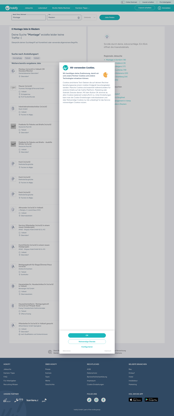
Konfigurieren (87, 347)
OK (87, 335)
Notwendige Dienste (87, 342)
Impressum (108, 351)
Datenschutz (67, 351)
